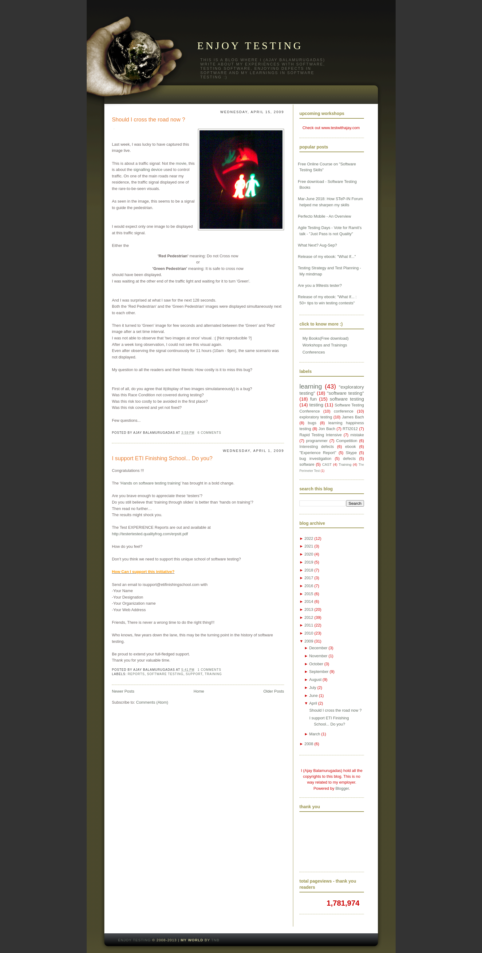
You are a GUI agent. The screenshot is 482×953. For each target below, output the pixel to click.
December (318, 648)
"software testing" (345, 393)
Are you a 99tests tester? (320, 285)
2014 (308, 601)
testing (316, 404)
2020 (308, 554)
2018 (308, 570)
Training (213, 674)
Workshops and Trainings (324, 345)
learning (310, 386)
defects (349, 458)
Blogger (342, 788)
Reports (136, 674)
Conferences (313, 352)
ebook (350, 446)
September (319, 671)
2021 (308, 546)
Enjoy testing (250, 45)
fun (313, 398)
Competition (347, 440)
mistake (357, 435)
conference (344, 411)
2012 (308, 617)
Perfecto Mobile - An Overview (324, 216)
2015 (308, 593)
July (312, 687)
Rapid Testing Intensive (320, 435)
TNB (215, 940)
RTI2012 (350, 428)
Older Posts (273, 691)
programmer (317, 440)
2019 (308, 562)
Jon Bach (326, 428)
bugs (312, 423)
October (316, 664)
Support (194, 674)
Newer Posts (123, 691)
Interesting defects (316, 446)
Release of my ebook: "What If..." (327, 256)
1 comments (209, 669)
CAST (327, 464)
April (313, 703)
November (318, 656)
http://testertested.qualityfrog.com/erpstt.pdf (150, 534)
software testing (165, 674)
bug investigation (315, 458)
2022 (308, 538)
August (315, 679)
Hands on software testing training (150, 483)
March (314, 734)
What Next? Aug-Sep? (317, 245)
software (306, 464)
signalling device (147, 169)
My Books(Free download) (325, 338)
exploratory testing (315, 417)
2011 (308, 625)
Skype (351, 452)
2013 (308, 609)
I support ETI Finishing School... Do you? (162, 458)
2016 (308, 585)
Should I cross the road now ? (148, 120)
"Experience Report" (317, 452)
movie (181, 163)
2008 (308, 743)
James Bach (353, 417)
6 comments (209, 432)
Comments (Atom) (152, 702)
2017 (308, 577)
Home (199, 691)
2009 (308, 641)
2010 (308, 633)
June (313, 695)
